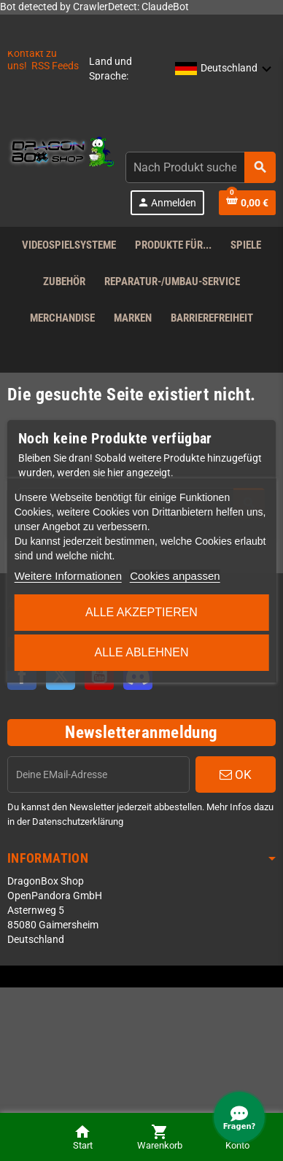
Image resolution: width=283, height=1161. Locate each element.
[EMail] (98, 774)
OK (236, 774)
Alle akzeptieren (141, 612)
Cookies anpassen (175, 576)
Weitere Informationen (68, 576)
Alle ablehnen (142, 652)
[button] (223, 69)
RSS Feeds (55, 66)
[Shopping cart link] (247, 202)
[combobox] (200, 167)
